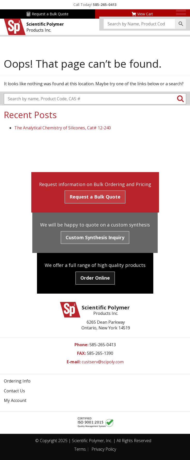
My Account (15, 400)
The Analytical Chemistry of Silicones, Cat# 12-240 (62, 128)
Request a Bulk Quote (47, 13)
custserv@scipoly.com (103, 362)
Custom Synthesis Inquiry (95, 237)
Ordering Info (17, 381)
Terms (80, 449)
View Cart (142, 13)
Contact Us (14, 391)
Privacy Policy (104, 449)
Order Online (95, 278)
